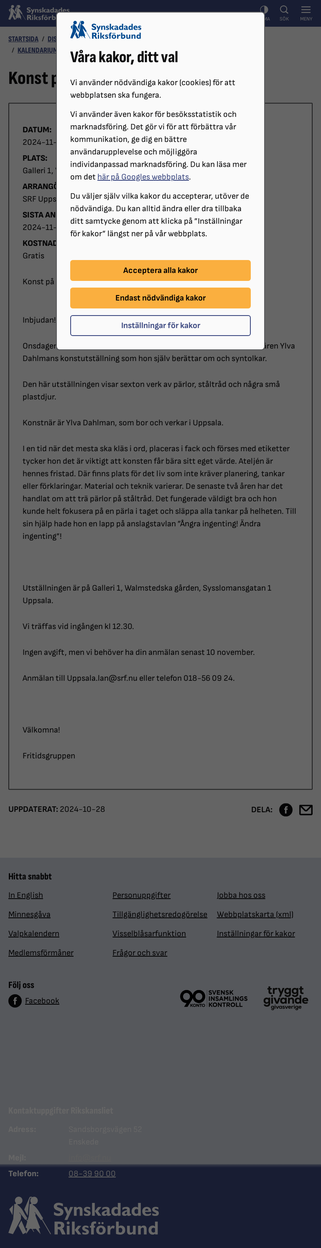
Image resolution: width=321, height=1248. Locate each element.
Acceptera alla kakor (160, 270)
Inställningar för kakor (160, 326)
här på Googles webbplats (143, 177)
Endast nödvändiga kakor (160, 298)
